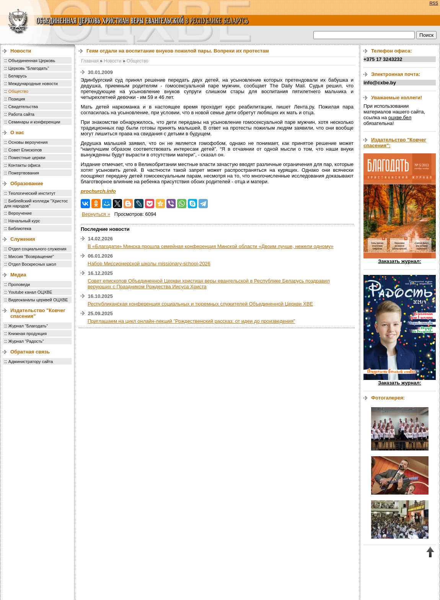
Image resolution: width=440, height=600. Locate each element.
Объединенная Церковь (31, 60)
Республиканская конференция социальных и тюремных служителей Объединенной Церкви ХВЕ (200, 304)
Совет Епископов (25, 150)
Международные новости (33, 83)
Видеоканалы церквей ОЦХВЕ (38, 300)
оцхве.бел (399, 117)
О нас (17, 132)
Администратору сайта (30, 361)
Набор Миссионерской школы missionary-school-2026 (149, 263)
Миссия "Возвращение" (31, 256)
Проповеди (19, 284)
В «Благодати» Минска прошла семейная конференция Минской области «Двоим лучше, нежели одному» (211, 246)
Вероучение (20, 213)
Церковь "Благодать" (28, 68)
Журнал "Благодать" (28, 326)
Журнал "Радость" (26, 341)
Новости (20, 51)
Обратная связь (30, 352)
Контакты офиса (24, 165)
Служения (22, 239)
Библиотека (19, 228)
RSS (433, 3)
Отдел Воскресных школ (32, 264)
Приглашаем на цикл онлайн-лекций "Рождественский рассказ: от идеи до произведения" (191, 321)
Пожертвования (23, 173)
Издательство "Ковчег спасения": (394, 142)
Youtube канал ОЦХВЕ (30, 292)
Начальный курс (24, 221)
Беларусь (17, 76)
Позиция (16, 99)
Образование (26, 183)
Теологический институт (31, 193)
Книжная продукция (27, 333)
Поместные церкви (27, 157)
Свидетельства (23, 106)
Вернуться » (96, 214)
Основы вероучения (28, 142)
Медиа (18, 275)
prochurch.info (98, 191)
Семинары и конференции (34, 122)
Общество (18, 91)
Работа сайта (21, 114)
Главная (90, 61)
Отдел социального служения (37, 249)
